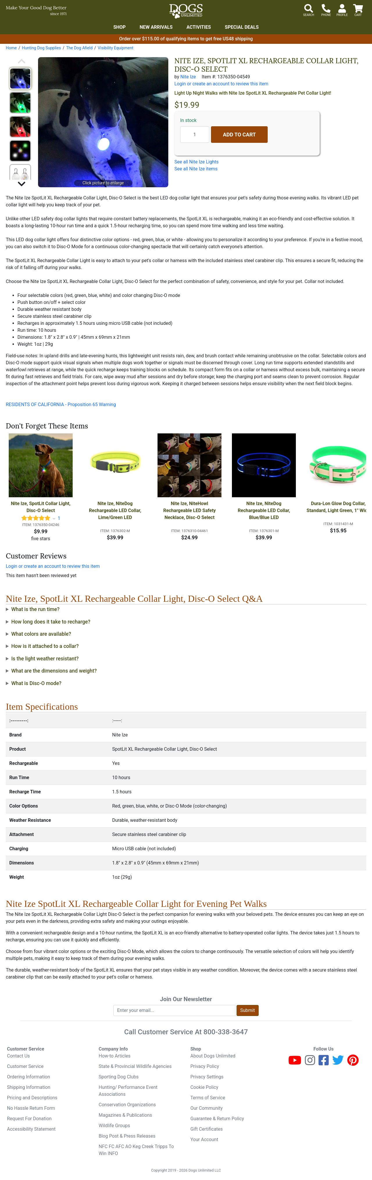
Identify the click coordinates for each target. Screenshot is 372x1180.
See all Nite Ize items (195, 169)
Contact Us (18, 1056)
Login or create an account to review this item (53, 566)
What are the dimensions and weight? (54, 671)
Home (11, 48)
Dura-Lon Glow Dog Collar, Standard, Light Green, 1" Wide (338, 507)
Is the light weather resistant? (45, 659)
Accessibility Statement (31, 1129)
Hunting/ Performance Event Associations (128, 1090)
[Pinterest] (353, 1063)
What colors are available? (41, 634)
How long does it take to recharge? (50, 622)
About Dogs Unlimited (212, 1056)
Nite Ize (188, 77)
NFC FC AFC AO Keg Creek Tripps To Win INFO (136, 1150)
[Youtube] (295, 1063)
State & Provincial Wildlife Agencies (135, 1066)
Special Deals (242, 27)
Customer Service (25, 1066)
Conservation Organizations (127, 1104)
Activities (199, 27)
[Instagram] (310, 1063)
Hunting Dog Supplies (41, 48)
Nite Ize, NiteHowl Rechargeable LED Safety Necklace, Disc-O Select (190, 510)
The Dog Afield (79, 48)
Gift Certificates (206, 1129)
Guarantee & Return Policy (217, 1118)
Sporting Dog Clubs (119, 1077)
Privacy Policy (204, 1066)
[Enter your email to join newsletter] (174, 1010)
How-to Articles (115, 1056)
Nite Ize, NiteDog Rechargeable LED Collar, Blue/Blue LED (264, 510)
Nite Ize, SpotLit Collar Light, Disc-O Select (41, 507)
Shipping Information (28, 1087)
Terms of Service (207, 1097)
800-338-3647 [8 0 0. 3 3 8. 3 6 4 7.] (225, 1032)
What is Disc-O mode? (36, 683)
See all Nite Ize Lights (196, 162)
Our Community (206, 1108)
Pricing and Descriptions (32, 1097)
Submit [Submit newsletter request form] (247, 1010)
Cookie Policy (204, 1087)
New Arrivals (156, 27)
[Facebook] (323, 1063)
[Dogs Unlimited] (186, 11)
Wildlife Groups (114, 1125)
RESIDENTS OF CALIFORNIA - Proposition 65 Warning (61, 404)
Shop (119, 27)
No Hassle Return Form (31, 1108)
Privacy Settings (206, 1077)
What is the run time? (35, 609)
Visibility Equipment (115, 48)
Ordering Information (28, 1077)
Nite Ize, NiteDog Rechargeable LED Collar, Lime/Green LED (115, 510)
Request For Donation (29, 1118)
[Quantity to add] (194, 134)
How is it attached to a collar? (45, 646)
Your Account (204, 1139)
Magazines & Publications (125, 1115)
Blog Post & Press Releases (127, 1136)
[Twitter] (338, 1063)
